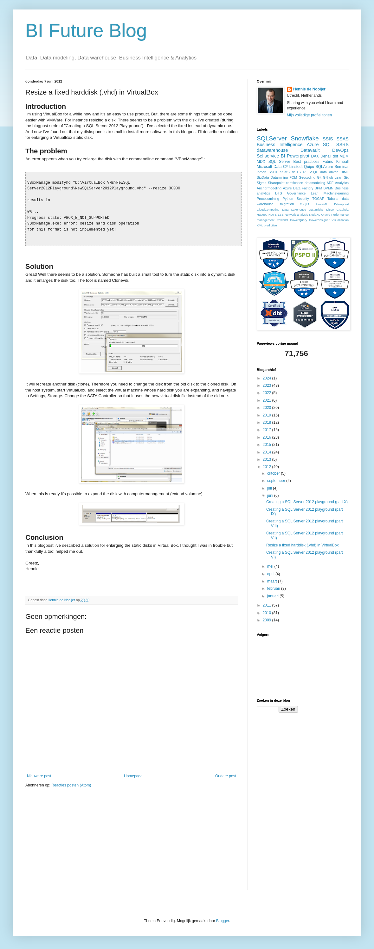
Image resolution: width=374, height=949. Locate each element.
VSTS (296, 172)
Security (303, 198)
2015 (267, 444)
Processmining (268, 198)
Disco (330, 209)
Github (328, 177)
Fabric (327, 161)
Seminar (341, 166)
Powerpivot (298, 155)
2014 (267, 452)
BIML (345, 172)
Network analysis (296, 214)
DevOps (340, 150)
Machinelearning (336, 193)
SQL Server (279, 161)
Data (277, 166)
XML (260, 225)
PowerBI (282, 220)
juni (270, 495)
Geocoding (307, 177)
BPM (318, 188)
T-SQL (313, 172)
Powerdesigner (319, 220)
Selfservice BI (271, 155)
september (276, 480)
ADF (330, 183)
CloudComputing (268, 209)
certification (294, 183)
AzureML (322, 204)
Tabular (333, 198)
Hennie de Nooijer (309, 89)
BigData (263, 177)
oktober (274, 473)
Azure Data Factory (298, 188)
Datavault (310, 150)
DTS (278, 193)
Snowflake (305, 138)
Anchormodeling (269, 188)
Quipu (309, 166)
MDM (344, 156)
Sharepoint (276, 183)
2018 (267, 422)
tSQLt (304, 204)
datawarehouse (272, 150)
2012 (267, 467)
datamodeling (315, 183)
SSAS (343, 138)
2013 (267, 459)
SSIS (328, 138)
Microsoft (264, 166)
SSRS (342, 144)
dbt (335, 156)
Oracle (325, 214)
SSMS (285, 172)
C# (285, 166)
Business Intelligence (280, 144)
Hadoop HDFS (267, 214)
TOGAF (318, 198)
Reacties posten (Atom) (71, 785)
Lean (315, 193)
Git (319, 177)
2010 (267, 613)
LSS (281, 214)
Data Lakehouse (294, 209)
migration (287, 204)
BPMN (328, 188)
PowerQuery (298, 220)
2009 (267, 620)
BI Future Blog (86, 30)
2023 (267, 385)
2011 (267, 605)
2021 (267, 400)
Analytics (342, 183)
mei (270, 566)
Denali (325, 156)
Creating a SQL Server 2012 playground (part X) (307, 502)
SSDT (273, 172)
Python (287, 198)
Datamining (279, 177)
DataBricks (316, 209)
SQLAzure (324, 166)
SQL (327, 144)
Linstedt (296, 166)
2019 (267, 415)
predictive (270, 225)
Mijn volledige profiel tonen (309, 115)
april (271, 574)
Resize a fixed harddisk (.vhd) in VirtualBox (302, 545)
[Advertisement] (333, 793)
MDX (261, 161)
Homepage (133, 776)
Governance (296, 193)
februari (274, 588)
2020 (267, 407)
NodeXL (314, 214)
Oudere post (225, 776)
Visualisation (340, 220)
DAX (315, 156)
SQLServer (272, 138)
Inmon (261, 172)
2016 (267, 437)
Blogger (222, 921)
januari (273, 596)
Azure (313, 144)
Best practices (306, 161)
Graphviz (343, 209)
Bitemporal (341, 204)
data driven (329, 172)
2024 (267, 378)
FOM (293, 177)
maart (272, 581)
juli (270, 488)
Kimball (342, 161)
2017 (267, 430)
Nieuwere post (39, 776)
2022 (267, 393)
